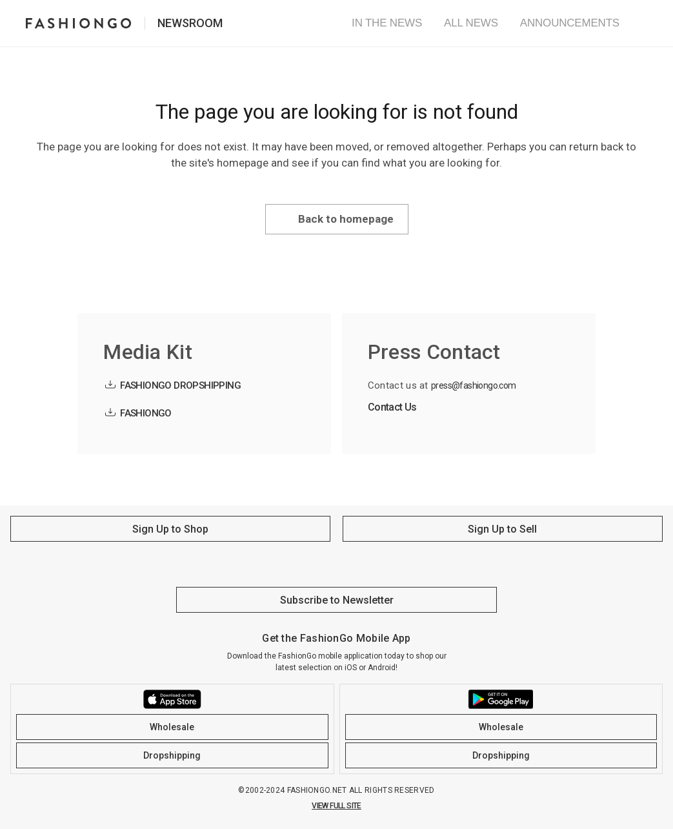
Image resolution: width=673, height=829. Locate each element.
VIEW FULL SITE (336, 805)
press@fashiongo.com (473, 385)
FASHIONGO (146, 413)
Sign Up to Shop (170, 529)
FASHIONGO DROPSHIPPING (180, 385)
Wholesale (172, 727)
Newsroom (190, 23)
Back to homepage (346, 218)
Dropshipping (172, 755)
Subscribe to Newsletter (337, 600)
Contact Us (392, 407)
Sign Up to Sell (502, 529)
